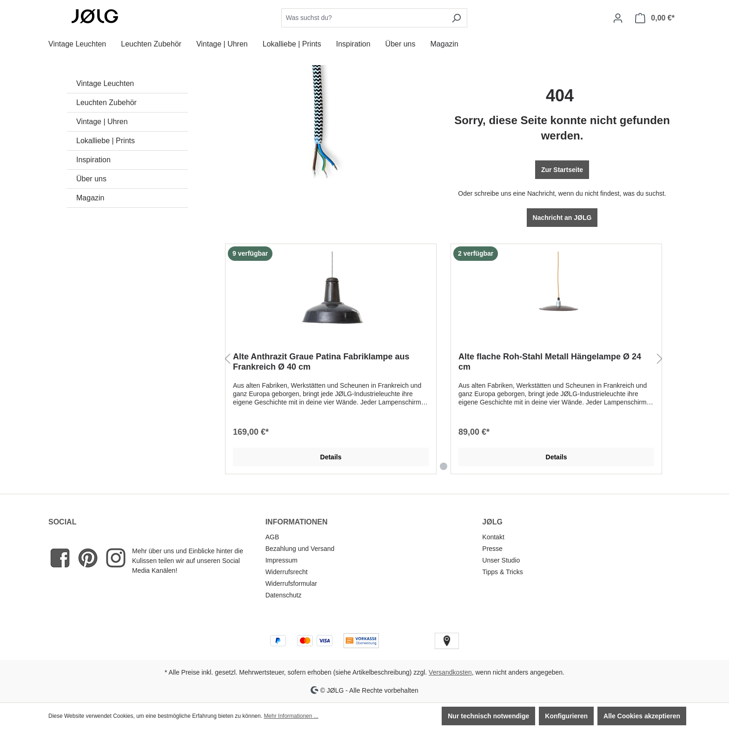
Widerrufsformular (291, 583)
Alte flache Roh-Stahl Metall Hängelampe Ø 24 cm (549, 361)
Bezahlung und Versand (300, 548)
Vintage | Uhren (102, 122)
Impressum (281, 560)
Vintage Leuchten (105, 83)
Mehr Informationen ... (291, 716)
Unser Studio (501, 560)
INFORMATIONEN (296, 522)
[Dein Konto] (618, 18)
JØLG (492, 522)
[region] (443, 359)
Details (331, 457)
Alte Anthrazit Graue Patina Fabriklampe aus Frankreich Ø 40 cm (321, 361)
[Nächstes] (660, 359)
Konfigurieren (566, 716)
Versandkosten (450, 672)
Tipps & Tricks (502, 572)
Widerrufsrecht (286, 572)
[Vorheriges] (227, 359)
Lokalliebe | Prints (105, 141)
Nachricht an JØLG (562, 217)
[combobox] (363, 17)
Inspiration (93, 160)
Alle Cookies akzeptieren (641, 716)
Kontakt (493, 537)
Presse (492, 548)
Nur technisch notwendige (488, 716)
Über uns (91, 179)
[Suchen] (456, 17)
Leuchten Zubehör (106, 102)
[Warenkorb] (655, 18)
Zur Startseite (562, 169)
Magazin (90, 198)
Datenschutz (283, 595)
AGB (272, 537)
